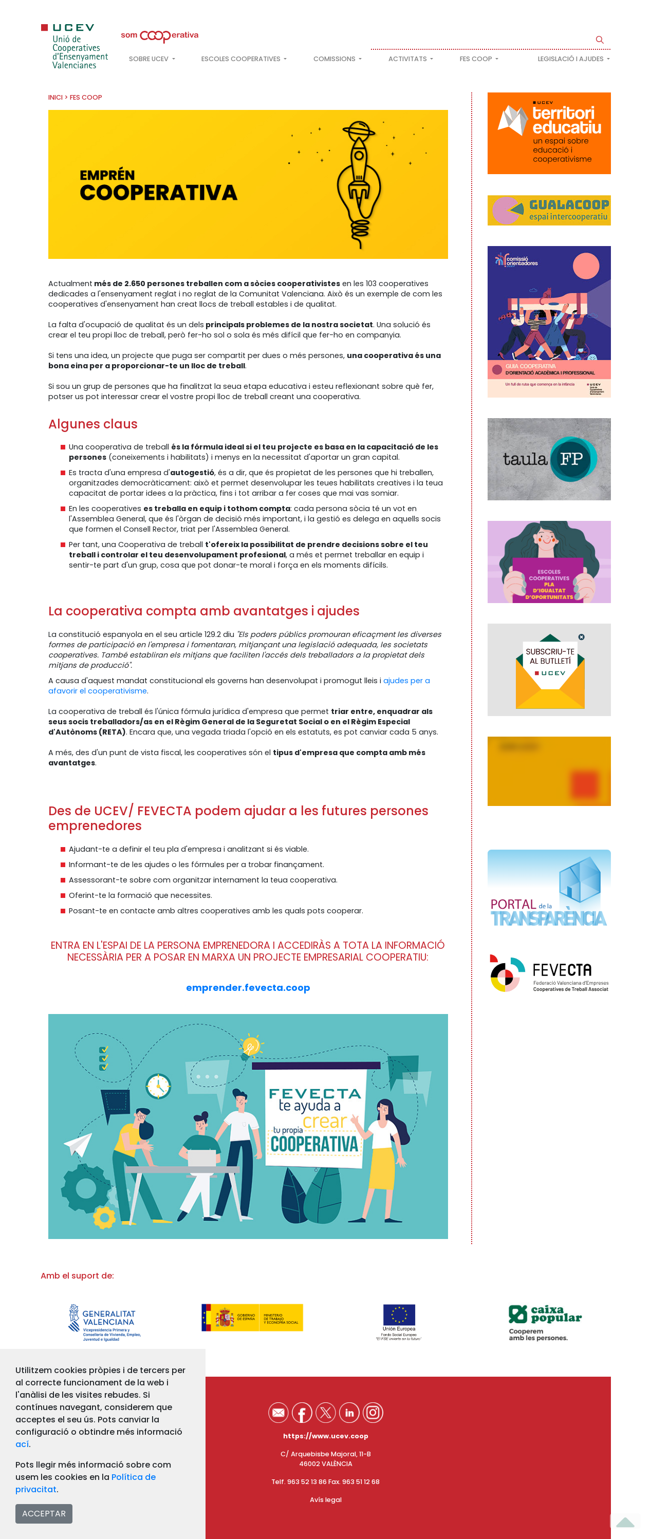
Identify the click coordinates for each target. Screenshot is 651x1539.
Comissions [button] (335, 58)
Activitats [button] (408, 58)
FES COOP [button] (477, 58)
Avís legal (326, 1499)
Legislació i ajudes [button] (571, 58)
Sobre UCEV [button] (149, 58)
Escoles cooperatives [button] (241, 58)
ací (22, 1444)
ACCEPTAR (44, 1513)
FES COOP (86, 97)
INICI (55, 97)
